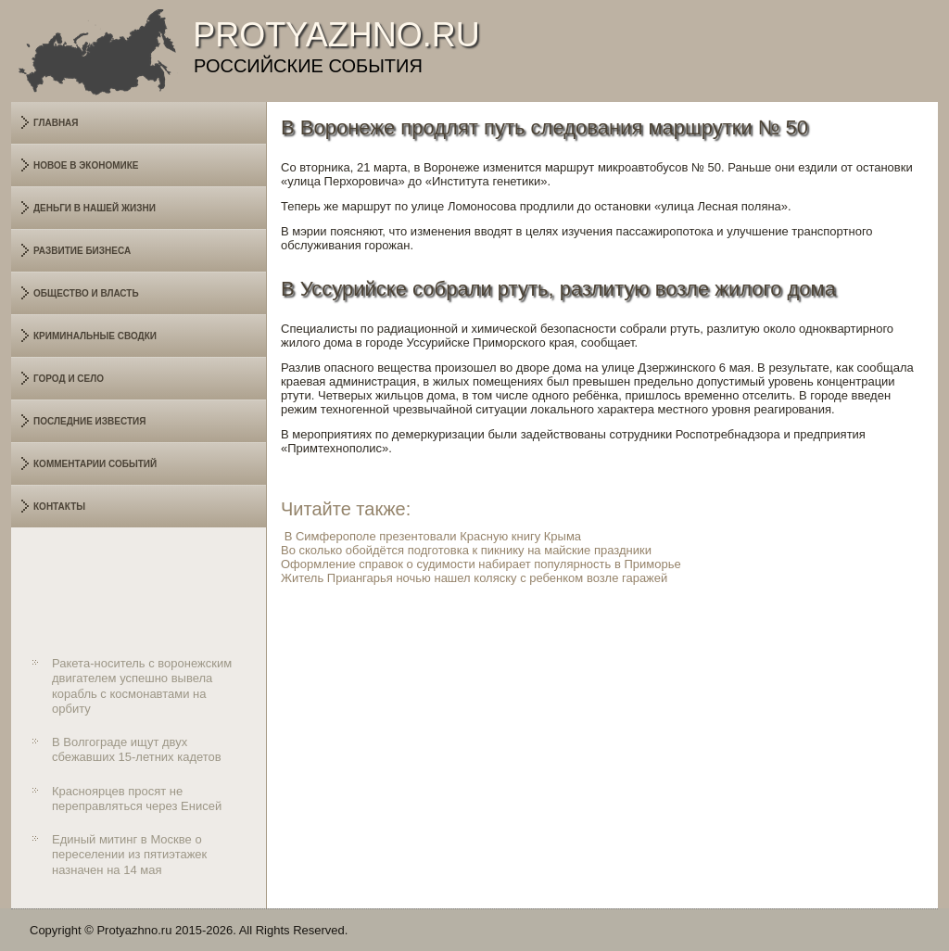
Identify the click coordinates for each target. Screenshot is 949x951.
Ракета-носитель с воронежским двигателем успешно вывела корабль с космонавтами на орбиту (142, 686)
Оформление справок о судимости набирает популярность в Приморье (481, 564)
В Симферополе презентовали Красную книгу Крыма (433, 536)
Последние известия (89, 421)
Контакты (59, 506)
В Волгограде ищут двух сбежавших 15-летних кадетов (136, 749)
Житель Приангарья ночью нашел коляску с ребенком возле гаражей (474, 578)
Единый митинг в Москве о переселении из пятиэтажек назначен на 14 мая (129, 854)
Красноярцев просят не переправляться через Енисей (136, 798)
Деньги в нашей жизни (94, 208)
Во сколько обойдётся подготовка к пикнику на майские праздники (466, 550)
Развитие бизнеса (82, 251)
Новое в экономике (86, 165)
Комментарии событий (95, 464)
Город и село (68, 379)
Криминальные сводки (95, 336)
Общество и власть (86, 293)
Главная (56, 123)
